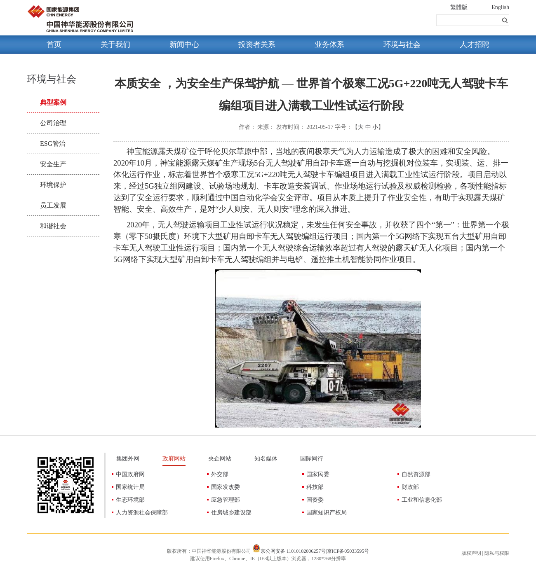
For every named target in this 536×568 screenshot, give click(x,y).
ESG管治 (53, 143)
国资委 (315, 500)
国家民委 (317, 474)
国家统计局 (130, 487)
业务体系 (329, 44)
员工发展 (53, 205)
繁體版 (459, 7)
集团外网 (127, 459)
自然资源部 (416, 474)
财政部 (410, 487)
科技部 (315, 487)
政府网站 (174, 459)
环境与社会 (402, 44)
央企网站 (219, 459)
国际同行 (311, 459)
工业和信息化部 (422, 500)
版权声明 (471, 553)
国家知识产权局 (326, 513)
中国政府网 (130, 474)
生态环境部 (130, 500)
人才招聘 (474, 44)
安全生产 (53, 164)
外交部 (219, 474)
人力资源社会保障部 (142, 513)
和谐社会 (53, 225)
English (500, 7)
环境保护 (53, 184)
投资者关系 (256, 44)
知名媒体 (265, 459)
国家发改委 (225, 487)
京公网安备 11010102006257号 (293, 551)
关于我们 (115, 44)
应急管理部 (225, 500)
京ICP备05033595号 (348, 551)
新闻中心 (184, 44)
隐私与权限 (496, 553)
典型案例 (53, 102)
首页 (54, 44)
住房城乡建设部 (231, 513)
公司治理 (53, 122)
